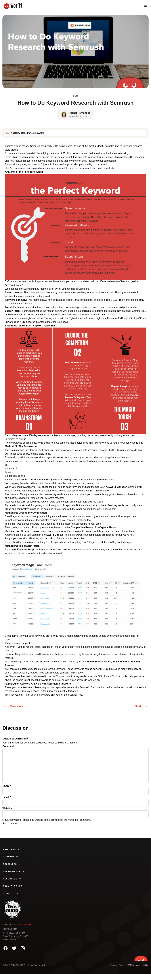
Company (10, 857)
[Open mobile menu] (145, 6)
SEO (75, 96)
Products (11, 849)
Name (6, 785)
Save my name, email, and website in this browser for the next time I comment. (48, 820)
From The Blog (14, 886)
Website (7, 808)
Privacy (113, 965)
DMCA (131, 965)
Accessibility (142, 965)
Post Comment (10, 823)
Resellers (12, 864)
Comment (8, 746)
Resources (12, 879)
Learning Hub (14, 871)
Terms (122, 965)
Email (6, 797)
